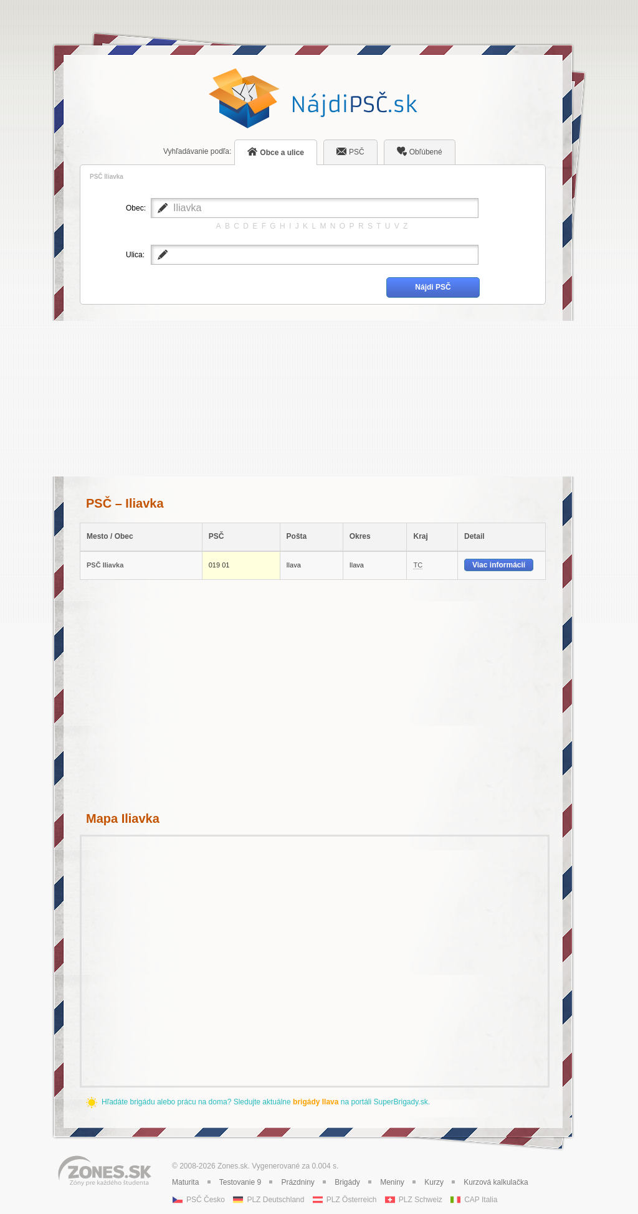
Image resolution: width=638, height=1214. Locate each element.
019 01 (219, 565)
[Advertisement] (313, 399)
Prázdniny (297, 1182)
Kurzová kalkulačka (496, 1182)
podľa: (197, 151)
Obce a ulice (275, 151)
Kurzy (434, 1182)
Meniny (392, 1182)
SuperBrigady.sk (400, 1102)
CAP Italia (480, 1199)
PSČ (350, 151)
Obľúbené (419, 151)
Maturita (185, 1182)
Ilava (294, 565)
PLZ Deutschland (275, 1199)
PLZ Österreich (351, 1199)
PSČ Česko (205, 1199)
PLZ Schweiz (420, 1199)
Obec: (135, 208)
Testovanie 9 (240, 1182)
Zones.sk (232, 1166)
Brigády (347, 1182)
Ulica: (135, 254)
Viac (498, 565)
